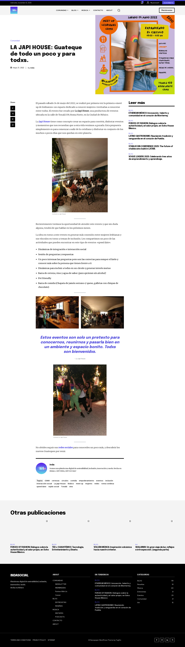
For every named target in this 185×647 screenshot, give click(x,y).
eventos (99, 480)
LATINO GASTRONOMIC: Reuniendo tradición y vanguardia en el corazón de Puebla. (113, 607)
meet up (79, 483)
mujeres (88, 483)
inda (32, 68)
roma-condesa (107, 483)
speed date (41, 486)
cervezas (55, 480)
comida (73, 480)
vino (71, 486)
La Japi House (60, 483)
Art (136, 545)
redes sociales (65, 447)
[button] (118, 10)
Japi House (44, 121)
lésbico (71, 483)
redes (96, 483)
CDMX (47, 480)
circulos (65, 480)
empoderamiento (86, 480)
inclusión (109, 480)
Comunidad (15, 41)
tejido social (53, 486)
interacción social (44, 483)
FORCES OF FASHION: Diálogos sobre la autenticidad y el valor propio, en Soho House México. (151, 126)
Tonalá (64, 486)
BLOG (131, 110)
